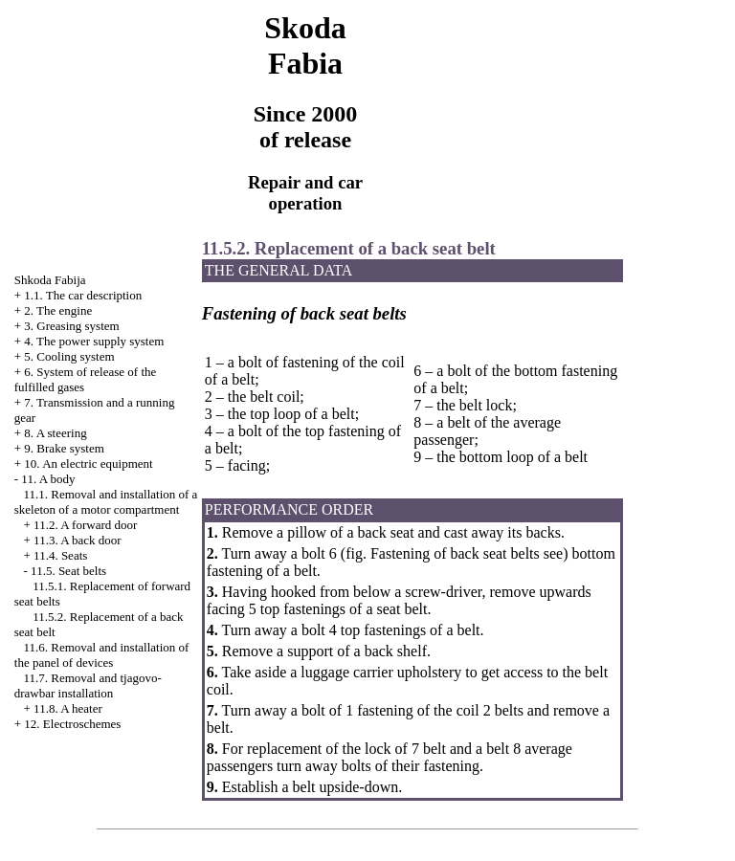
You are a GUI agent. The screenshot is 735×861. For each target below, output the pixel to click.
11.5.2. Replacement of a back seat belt (349, 248)
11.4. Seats (60, 555)
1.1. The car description (83, 295)
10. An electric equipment (88, 463)
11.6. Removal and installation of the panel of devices (101, 655)
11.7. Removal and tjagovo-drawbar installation (88, 685)
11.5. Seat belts (68, 570)
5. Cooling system (69, 356)
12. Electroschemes (72, 724)
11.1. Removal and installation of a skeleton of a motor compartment (106, 502)
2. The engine (58, 310)
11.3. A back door (77, 540)
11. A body (48, 479)
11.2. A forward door (85, 525)
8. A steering (55, 433)
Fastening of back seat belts (455, 553)
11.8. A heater (67, 708)
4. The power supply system (94, 341)
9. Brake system (63, 448)
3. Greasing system (71, 326)
